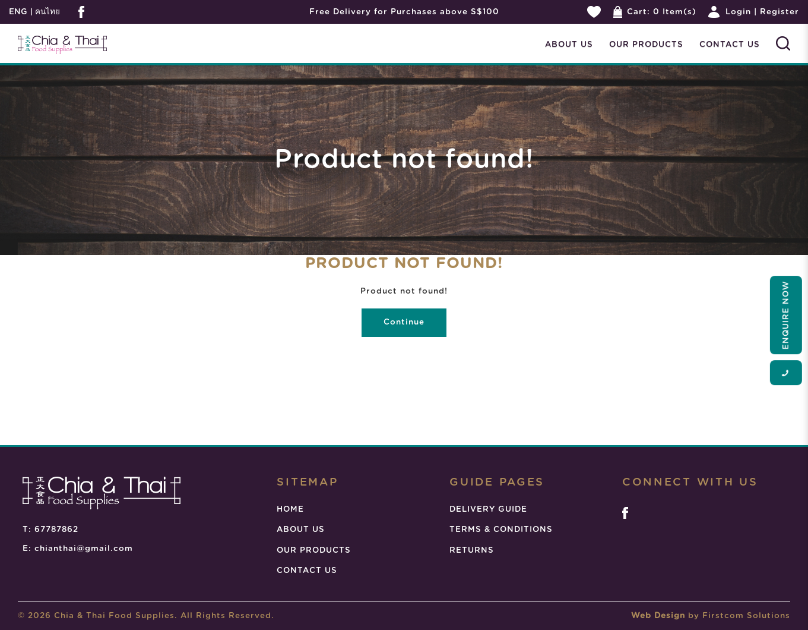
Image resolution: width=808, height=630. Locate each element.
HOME (290, 509)
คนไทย (46, 12)
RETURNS (471, 550)
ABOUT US (301, 529)
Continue (404, 322)
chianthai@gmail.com (83, 548)
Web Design (658, 616)
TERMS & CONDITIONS (501, 529)
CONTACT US (307, 570)
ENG (18, 12)
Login (738, 12)
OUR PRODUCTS (314, 550)
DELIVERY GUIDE (488, 509)
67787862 (56, 529)
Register (779, 12)
